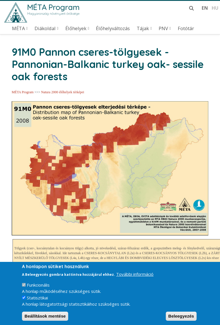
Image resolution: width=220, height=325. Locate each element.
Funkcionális (38, 287)
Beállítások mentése (45, 318)
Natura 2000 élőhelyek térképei (62, 92)
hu (214, 8)
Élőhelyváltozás (113, 28)
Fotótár (186, 28)
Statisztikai (37, 300)
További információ (135, 276)
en (204, 8)
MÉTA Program (53, 7)
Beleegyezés (181, 318)
